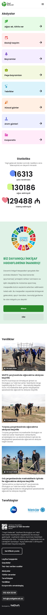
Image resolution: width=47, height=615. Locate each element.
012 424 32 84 (9, 592)
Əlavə (23, 308)
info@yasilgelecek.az (13, 598)
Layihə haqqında (9, 559)
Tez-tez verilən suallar (12, 566)
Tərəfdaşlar (7, 578)
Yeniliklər (6, 582)
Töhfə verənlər (9, 575)
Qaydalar (6, 563)
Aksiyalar (6, 571)
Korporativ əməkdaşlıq (12, 586)
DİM (23, 317)
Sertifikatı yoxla (12, 551)
